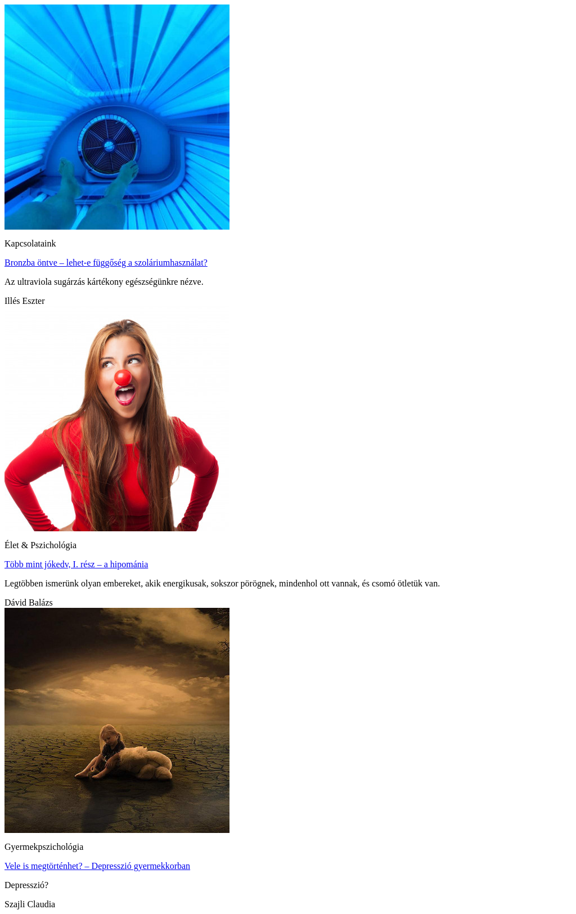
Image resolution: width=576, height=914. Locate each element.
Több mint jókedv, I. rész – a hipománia (76, 564)
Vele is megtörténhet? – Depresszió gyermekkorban (97, 866)
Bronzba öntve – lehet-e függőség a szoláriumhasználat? (106, 262)
